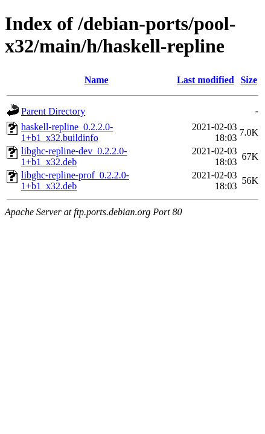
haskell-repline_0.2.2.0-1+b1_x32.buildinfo (67, 132)
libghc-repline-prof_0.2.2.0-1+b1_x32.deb (75, 180)
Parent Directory (53, 111)
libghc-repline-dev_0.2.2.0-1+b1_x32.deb (74, 156)
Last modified (205, 80)
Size (248, 80)
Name (97, 80)
